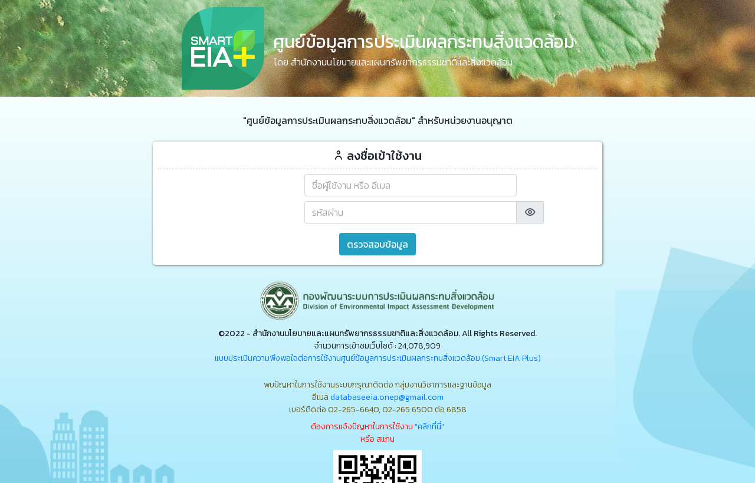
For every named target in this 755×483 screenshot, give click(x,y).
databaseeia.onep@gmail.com (387, 397)
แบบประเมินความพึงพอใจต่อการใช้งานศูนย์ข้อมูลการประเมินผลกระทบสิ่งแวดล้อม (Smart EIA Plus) (378, 358)
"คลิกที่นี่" (429, 426)
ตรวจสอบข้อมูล (377, 244)
